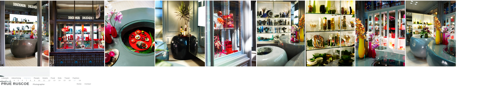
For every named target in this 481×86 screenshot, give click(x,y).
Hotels (45, 78)
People (37, 78)
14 (59, 80)
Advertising (16, 78)
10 (39, 80)
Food (53, 78)
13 (54, 80)
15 (65, 80)
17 (75, 80)
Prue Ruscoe (15, 84)
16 (70, 80)
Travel (67, 78)
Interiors (27, 78)
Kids (60, 78)
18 (80, 80)
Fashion (76, 78)
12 (49, 80)
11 (44, 80)
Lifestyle (5, 78)
